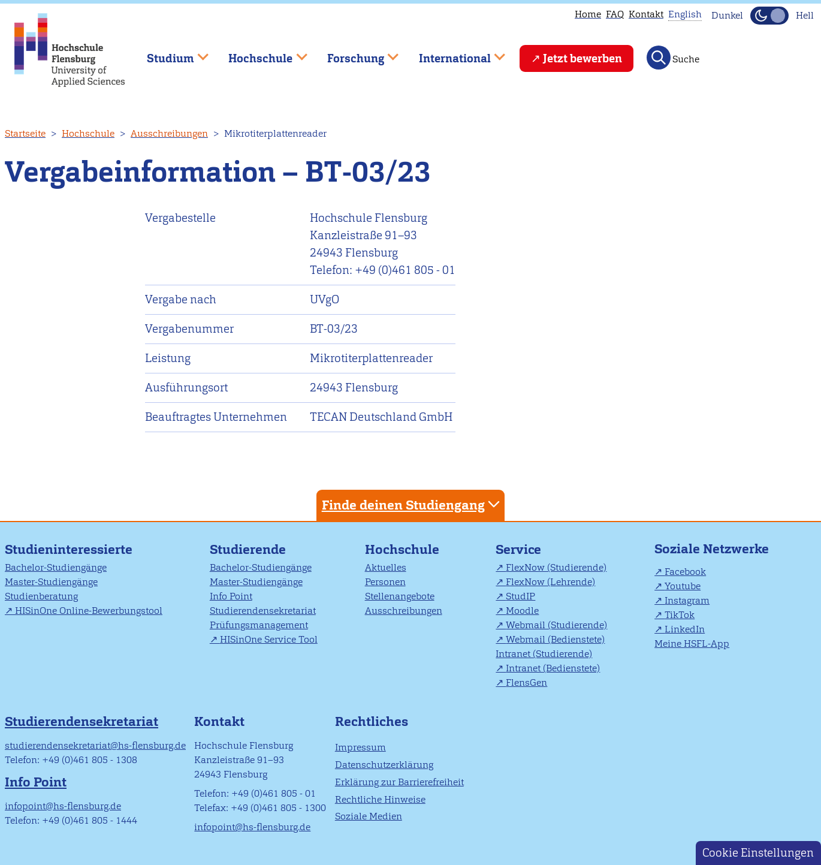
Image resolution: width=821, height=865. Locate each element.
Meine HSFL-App (691, 643)
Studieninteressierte (68, 549)
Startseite (25, 133)
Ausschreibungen (169, 133)
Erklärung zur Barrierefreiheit (399, 782)
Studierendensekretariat (263, 610)
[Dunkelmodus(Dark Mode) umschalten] (769, 16)
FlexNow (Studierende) (556, 567)
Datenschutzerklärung (384, 764)
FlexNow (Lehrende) (550, 581)
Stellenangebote (399, 596)
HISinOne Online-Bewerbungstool (88, 610)
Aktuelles (385, 567)
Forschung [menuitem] (354, 53)
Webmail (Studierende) (556, 625)
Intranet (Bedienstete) (553, 668)
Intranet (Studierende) (544, 653)
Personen (385, 581)
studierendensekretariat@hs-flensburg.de (95, 745)
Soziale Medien (368, 816)
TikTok (680, 614)
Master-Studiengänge (51, 581)
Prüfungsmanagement (259, 625)
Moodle (522, 610)
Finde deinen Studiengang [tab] (412, 504)
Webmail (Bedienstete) (555, 639)
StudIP (520, 596)
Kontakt (646, 14)
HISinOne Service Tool (269, 639)
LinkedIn (685, 629)
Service (518, 549)
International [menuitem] (453, 53)
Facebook (685, 571)
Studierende (248, 549)
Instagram (687, 600)
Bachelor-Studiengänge (56, 567)
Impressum (360, 747)
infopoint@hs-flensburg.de (63, 806)
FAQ (615, 14)
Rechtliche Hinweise (380, 799)
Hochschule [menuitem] (259, 53)
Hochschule (88, 133)
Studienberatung (41, 596)
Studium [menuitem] (169, 53)
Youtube (683, 586)
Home (588, 14)
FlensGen (526, 682)
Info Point (231, 596)
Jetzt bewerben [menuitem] (582, 58)
